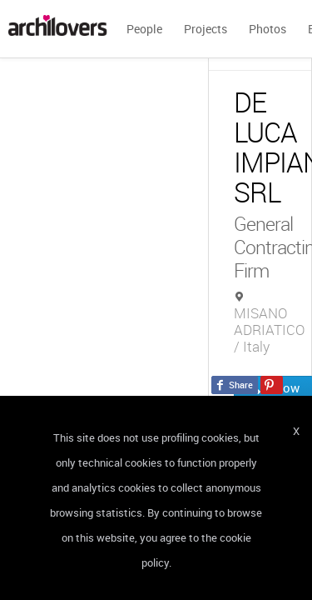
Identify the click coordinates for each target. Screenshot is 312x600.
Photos (267, 29)
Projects (205, 29)
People (144, 29)
